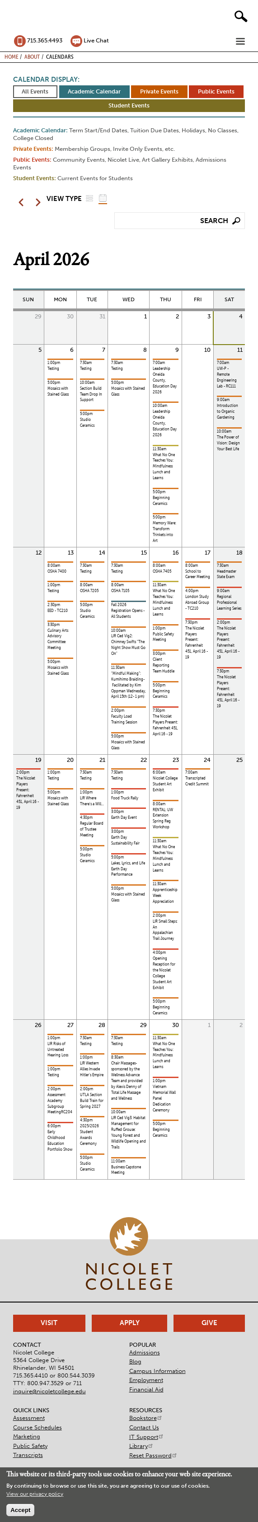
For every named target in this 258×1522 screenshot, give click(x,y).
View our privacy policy (34, 1494)
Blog (135, 1361)
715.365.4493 (44, 40)
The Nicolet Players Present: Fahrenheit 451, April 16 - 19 (165, 725)
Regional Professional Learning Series (229, 602)
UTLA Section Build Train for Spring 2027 (91, 1101)
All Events (35, 91)
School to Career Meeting (197, 574)
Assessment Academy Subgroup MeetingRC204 (59, 1104)
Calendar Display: (46, 79)
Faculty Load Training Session (124, 719)
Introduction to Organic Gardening (227, 411)
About (32, 56)
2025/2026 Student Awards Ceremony (89, 1135)
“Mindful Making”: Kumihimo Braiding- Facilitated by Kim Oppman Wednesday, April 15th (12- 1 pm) (128, 685)
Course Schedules (37, 1427)
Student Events (129, 105)
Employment (146, 1380)
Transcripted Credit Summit (197, 781)
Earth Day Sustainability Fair (125, 840)
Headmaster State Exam (226, 574)
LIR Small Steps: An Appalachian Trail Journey (165, 930)
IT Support (146, 1436)
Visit (49, 1323)
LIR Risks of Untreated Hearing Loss (57, 1050)
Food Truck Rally (124, 798)
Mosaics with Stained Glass (58, 391)
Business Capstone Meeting (126, 1170)
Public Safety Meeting (163, 637)
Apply (130, 1323)
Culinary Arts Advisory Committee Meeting (57, 639)
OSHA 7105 (120, 591)
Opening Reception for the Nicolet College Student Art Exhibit (164, 973)
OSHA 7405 (162, 571)
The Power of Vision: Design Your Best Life (228, 443)
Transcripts (28, 1455)
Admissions (144, 1352)
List (89, 198)
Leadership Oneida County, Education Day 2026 (165, 380)
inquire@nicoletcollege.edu (49, 1391)
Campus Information (157, 1371)
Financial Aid (146, 1389)
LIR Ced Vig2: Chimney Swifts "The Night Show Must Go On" (128, 645)
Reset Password (153, 1455)
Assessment (29, 1418)
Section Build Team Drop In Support (91, 394)
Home (12, 56)
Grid (103, 198)
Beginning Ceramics (161, 501)
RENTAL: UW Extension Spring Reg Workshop (163, 819)
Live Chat (96, 40)
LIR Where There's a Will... (92, 801)
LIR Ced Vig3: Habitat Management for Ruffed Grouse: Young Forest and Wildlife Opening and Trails (128, 1132)
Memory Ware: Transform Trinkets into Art (164, 532)
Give (209, 1323)
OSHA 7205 (89, 591)
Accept (20, 1510)
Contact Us (144, 1427)
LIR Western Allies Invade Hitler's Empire (91, 1069)
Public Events (216, 91)
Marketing (26, 1436)
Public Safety (30, 1446)
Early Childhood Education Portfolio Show (59, 1141)
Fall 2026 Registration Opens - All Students (128, 611)
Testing (53, 368)
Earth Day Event (124, 817)
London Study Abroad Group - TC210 (197, 602)
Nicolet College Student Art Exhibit (165, 784)
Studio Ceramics (87, 422)
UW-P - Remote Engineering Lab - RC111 (227, 377)
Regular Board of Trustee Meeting (91, 829)
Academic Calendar (94, 91)
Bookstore (146, 1418)
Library (141, 1446)
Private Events (159, 91)
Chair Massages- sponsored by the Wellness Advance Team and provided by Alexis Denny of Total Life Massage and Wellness (127, 1080)
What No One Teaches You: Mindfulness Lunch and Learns (164, 466)
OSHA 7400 (56, 571)
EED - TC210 (57, 610)
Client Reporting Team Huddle (163, 665)
